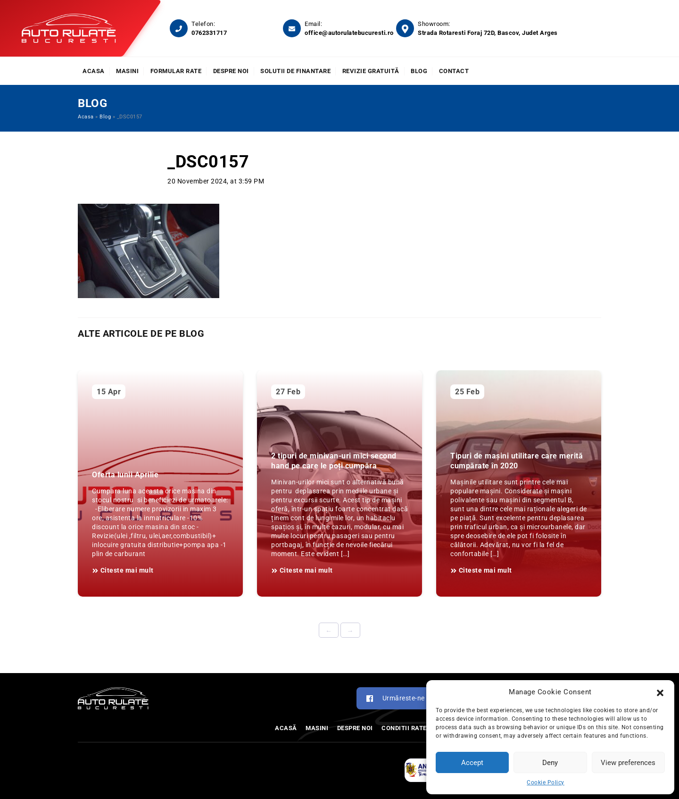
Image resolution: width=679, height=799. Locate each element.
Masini (127, 71)
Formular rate (176, 71)
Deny (550, 762)
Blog (419, 71)
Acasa (94, 71)
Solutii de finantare (295, 71)
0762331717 (209, 32)
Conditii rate (404, 728)
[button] (660, 692)
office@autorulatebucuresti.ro (349, 32)
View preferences (628, 762)
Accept (472, 762)
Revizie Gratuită (370, 71)
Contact (454, 71)
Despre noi (231, 71)
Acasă (286, 728)
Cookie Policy (545, 782)
